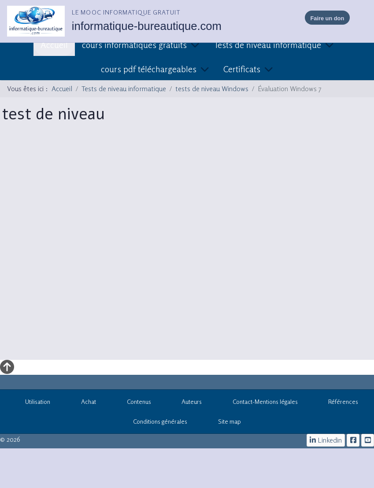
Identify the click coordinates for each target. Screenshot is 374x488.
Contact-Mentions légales (260, 403)
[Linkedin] (326, 440)
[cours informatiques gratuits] (367, 440)
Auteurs (187, 403)
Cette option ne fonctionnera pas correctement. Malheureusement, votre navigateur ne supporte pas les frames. (185, 247)
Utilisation (33, 403)
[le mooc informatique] (353, 440)
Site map (224, 423)
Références (339, 403)
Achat (83, 403)
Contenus (134, 403)
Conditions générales (160, 421)
